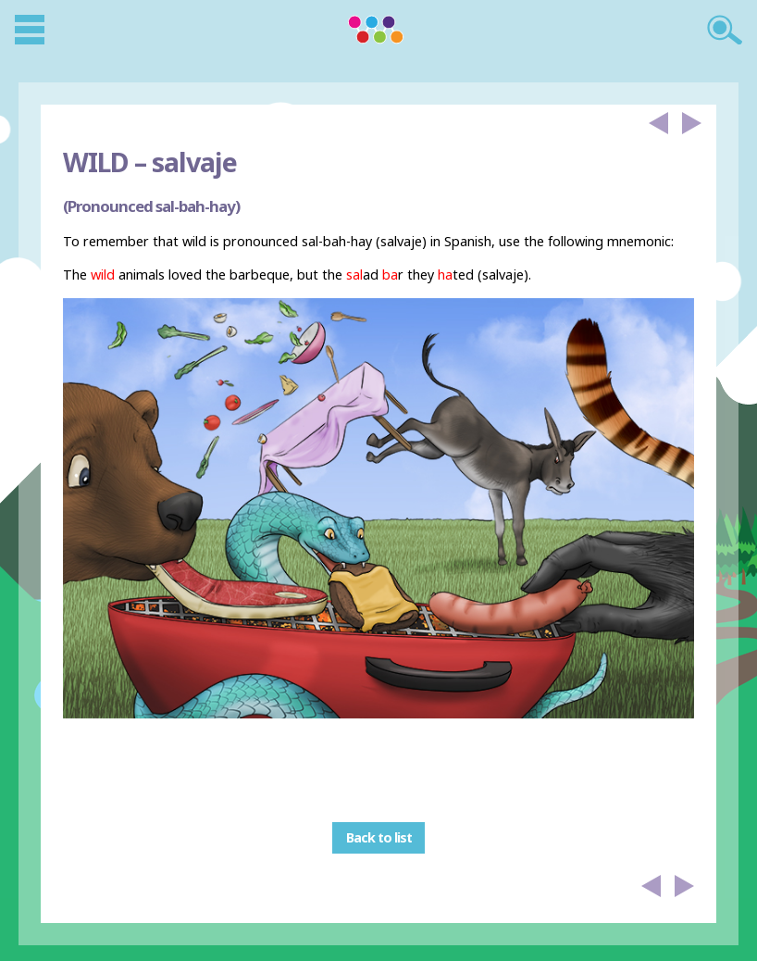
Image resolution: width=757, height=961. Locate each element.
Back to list (379, 838)
